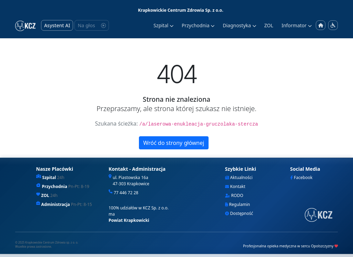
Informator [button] (297, 25)
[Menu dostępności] (333, 25)
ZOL (268, 25)
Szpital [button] (163, 25)
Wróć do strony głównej (173, 143)
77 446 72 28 (126, 193)
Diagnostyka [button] (239, 25)
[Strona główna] (320, 25)
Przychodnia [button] (198, 25)
